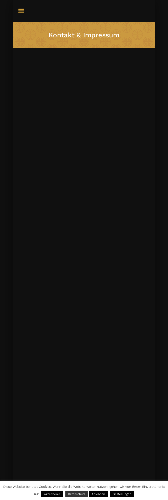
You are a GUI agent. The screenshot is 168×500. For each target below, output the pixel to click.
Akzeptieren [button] (52, 494)
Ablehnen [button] (98, 494)
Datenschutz (76, 494)
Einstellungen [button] (121, 494)
